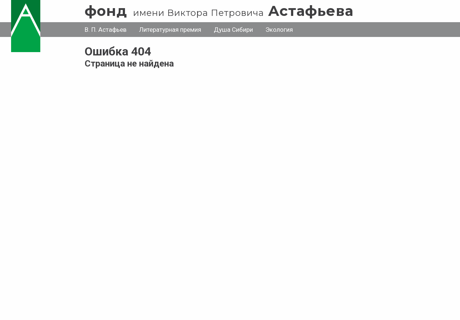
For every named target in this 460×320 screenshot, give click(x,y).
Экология (279, 29)
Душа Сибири (233, 29)
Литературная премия (170, 29)
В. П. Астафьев (105, 29)
